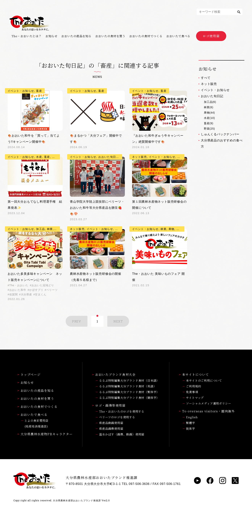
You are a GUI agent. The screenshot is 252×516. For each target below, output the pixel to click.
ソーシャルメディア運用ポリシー (208, 403)
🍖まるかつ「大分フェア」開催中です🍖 (96, 138)
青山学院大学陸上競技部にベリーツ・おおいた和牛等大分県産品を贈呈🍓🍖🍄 (97, 207)
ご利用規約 (193, 386)
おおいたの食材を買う (110, 36)
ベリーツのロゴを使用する (117, 417)
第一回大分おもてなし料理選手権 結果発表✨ (35, 204)
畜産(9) (208, 123)
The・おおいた (19, 285)
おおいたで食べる (178, 36)
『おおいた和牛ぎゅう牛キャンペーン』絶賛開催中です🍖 (157, 138)
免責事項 (192, 392)
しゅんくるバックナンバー (220, 134)
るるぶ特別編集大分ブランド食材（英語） (127, 386)
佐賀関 (13, 294)
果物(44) (209, 112)
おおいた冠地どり (43, 285)
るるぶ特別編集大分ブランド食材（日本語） (129, 380)
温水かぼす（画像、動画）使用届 (121, 434)
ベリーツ (52, 289)
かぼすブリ (36, 289)
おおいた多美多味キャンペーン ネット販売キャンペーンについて (35, 276)
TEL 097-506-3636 (136, 483)
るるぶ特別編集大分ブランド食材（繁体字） (129, 392)
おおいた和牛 (17, 289)
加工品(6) (210, 101)
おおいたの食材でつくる (145, 36)
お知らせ (51, 36)
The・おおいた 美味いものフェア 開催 (158, 276)
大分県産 (26, 294)
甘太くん (40, 294)
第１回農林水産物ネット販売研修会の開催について (159, 204)
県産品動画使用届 (111, 423)
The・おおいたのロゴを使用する (121, 411)
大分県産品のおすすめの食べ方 (221, 143)
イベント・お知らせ (215, 90)
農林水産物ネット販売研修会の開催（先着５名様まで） (95, 276)
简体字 (190, 429)
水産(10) (209, 117)
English (192, 417)
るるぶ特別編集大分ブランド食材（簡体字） (129, 398)
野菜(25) (209, 128)
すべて (205, 77)
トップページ (29, 374)
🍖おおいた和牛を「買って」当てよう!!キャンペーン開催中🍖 (34, 138)
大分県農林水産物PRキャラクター (45, 434)
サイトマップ (195, 398)
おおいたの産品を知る (76, 36)
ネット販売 (209, 83)
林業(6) (208, 107)
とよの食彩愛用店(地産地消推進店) (36, 423)
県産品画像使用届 (111, 429)
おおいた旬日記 (212, 96)
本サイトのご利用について (204, 380)
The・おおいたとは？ (26, 36)
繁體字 (190, 423)
